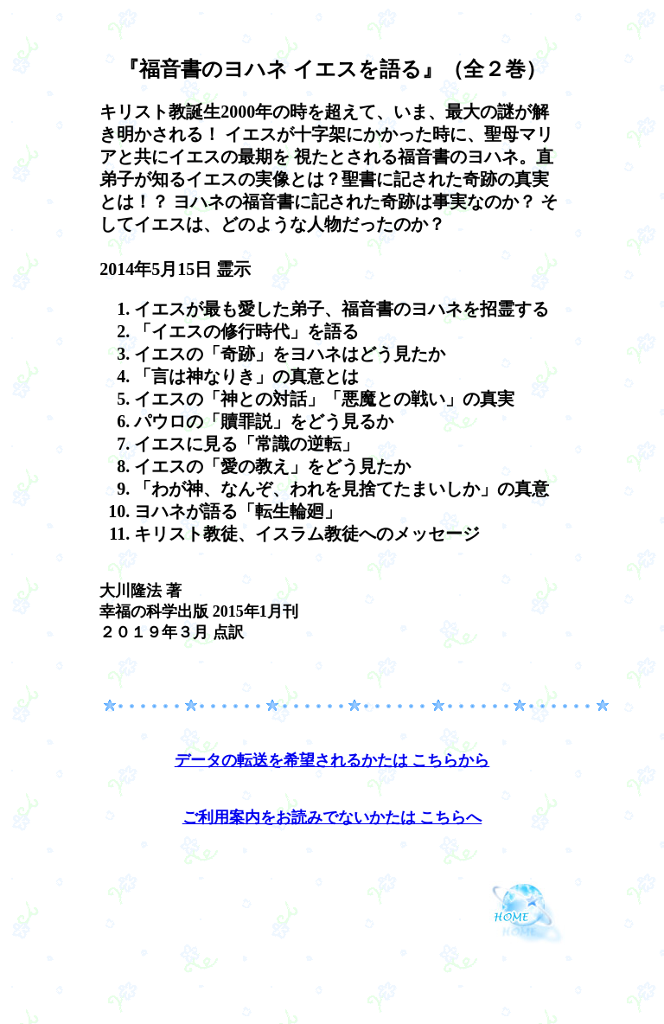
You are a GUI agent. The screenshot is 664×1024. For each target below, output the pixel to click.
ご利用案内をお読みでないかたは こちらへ (332, 817)
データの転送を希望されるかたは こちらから (332, 760)
